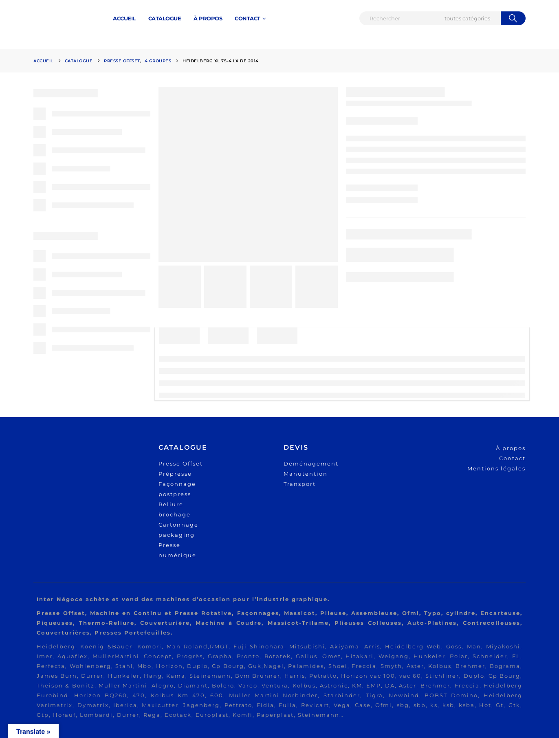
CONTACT (247, 18)
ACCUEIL (124, 18)
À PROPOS (208, 18)
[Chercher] (513, 18)
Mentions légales (496, 468)
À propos (511, 448)
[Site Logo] (64, 18)
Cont (507, 458)
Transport (300, 484)
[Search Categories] (471, 18)
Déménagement (311, 463)
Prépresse (175, 473)
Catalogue (164, 18)
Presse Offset (180, 463)
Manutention (306, 473)
